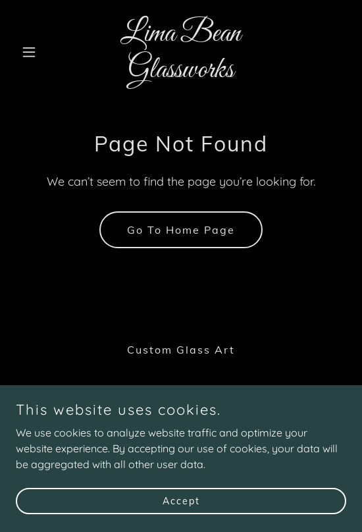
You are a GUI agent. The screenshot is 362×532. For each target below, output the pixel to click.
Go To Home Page (181, 229)
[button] (40, 52)
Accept (181, 500)
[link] (180, 73)
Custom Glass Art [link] (181, 349)
